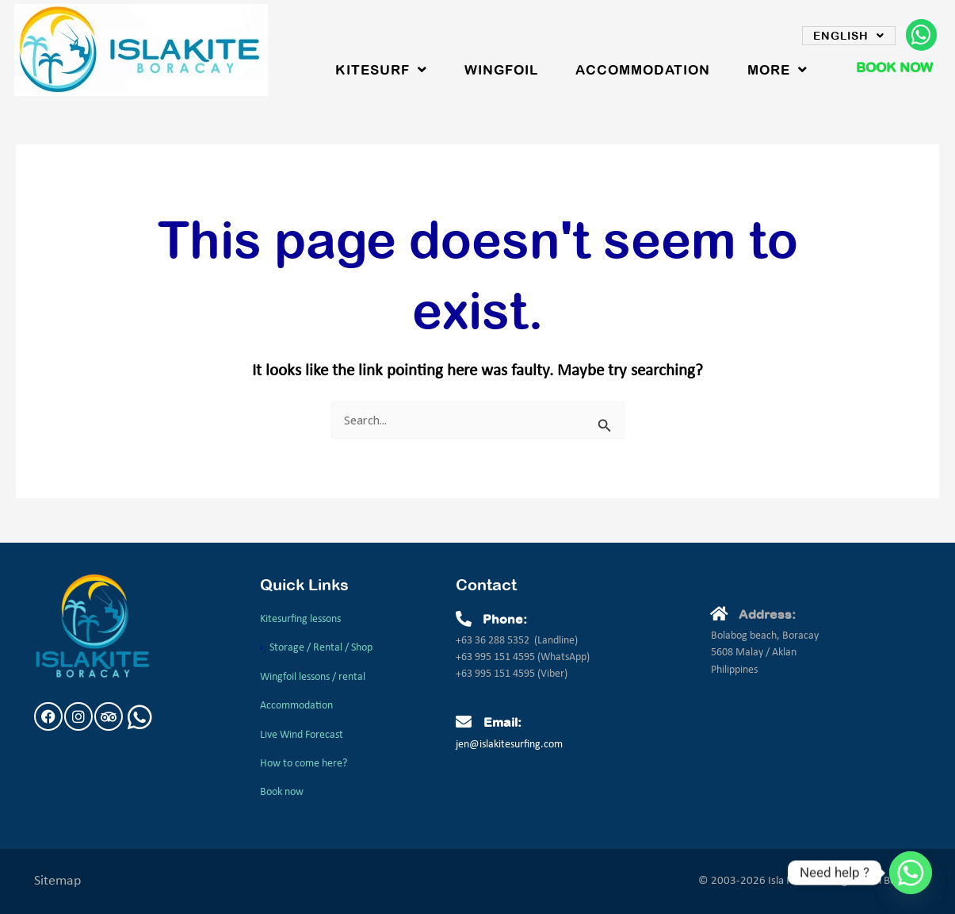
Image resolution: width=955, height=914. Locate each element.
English (848, 35)
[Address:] (719, 614)
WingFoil (501, 70)
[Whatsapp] (910, 872)
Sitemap (57, 878)
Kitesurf (381, 70)
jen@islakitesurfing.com (509, 744)
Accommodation (642, 70)
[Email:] (464, 721)
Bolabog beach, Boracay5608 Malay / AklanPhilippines (765, 651)
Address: (767, 614)
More (777, 70)
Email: (502, 721)
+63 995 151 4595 (496, 656)
